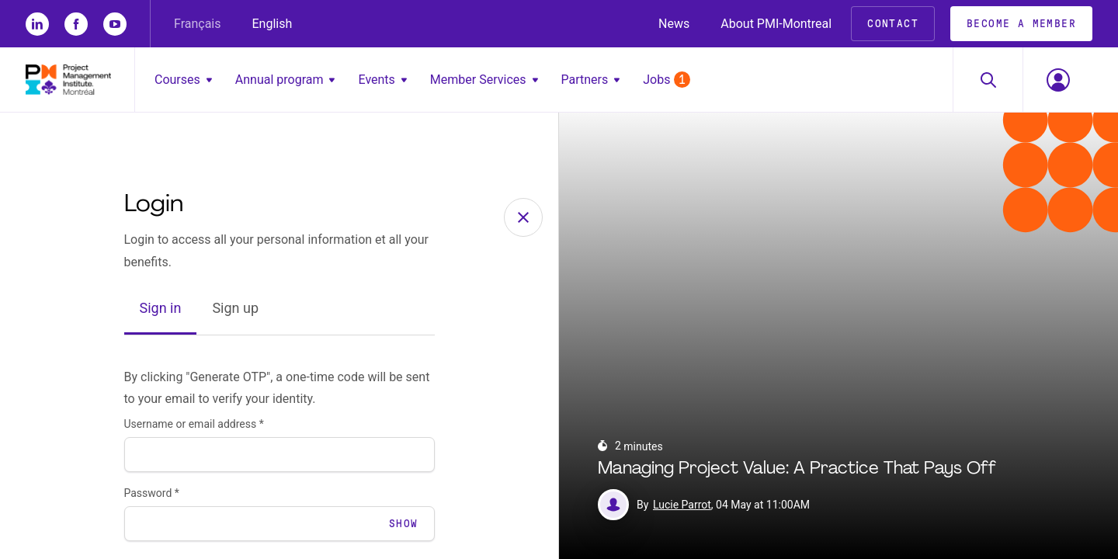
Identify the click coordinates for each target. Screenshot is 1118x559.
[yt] (115, 24)
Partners (590, 79)
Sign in (161, 308)
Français (197, 23)
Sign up (235, 308)
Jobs (666, 79)
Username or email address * (194, 423)
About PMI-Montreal (776, 23)
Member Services (484, 79)
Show (403, 523)
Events (382, 79)
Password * (151, 493)
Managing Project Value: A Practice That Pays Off (797, 469)
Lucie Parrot (682, 504)
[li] (37, 24)
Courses (183, 79)
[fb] (76, 24)
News (673, 23)
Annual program (285, 79)
